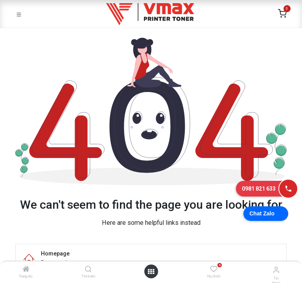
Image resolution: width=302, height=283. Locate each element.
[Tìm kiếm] (88, 269)
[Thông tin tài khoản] (276, 269)
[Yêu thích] (214, 269)
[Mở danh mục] (151, 271)
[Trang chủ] (25, 269)
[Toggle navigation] (18, 14)
